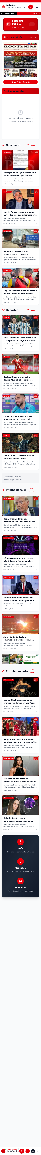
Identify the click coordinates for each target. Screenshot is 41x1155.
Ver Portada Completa (20, 82)
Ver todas (32, 145)
